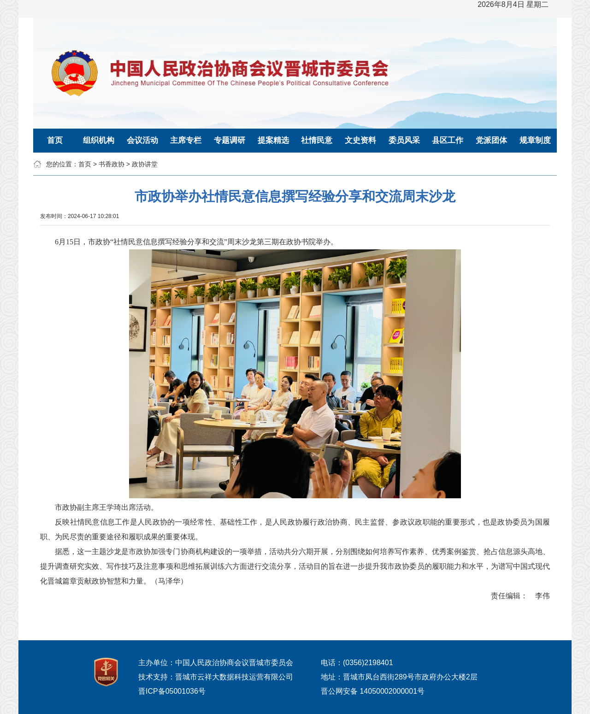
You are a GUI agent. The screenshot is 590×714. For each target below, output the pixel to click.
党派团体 (491, 140)
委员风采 (404, 140)
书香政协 (111, 164)
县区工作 (447, 140)
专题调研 (229, 140)
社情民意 (316, 140)
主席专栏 (185, 140)
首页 (55, 140)
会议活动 (142, 140)
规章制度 (535, 140)
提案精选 (273, 140)
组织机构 (98, 140)
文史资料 (360, 140)
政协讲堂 (145, 164)
